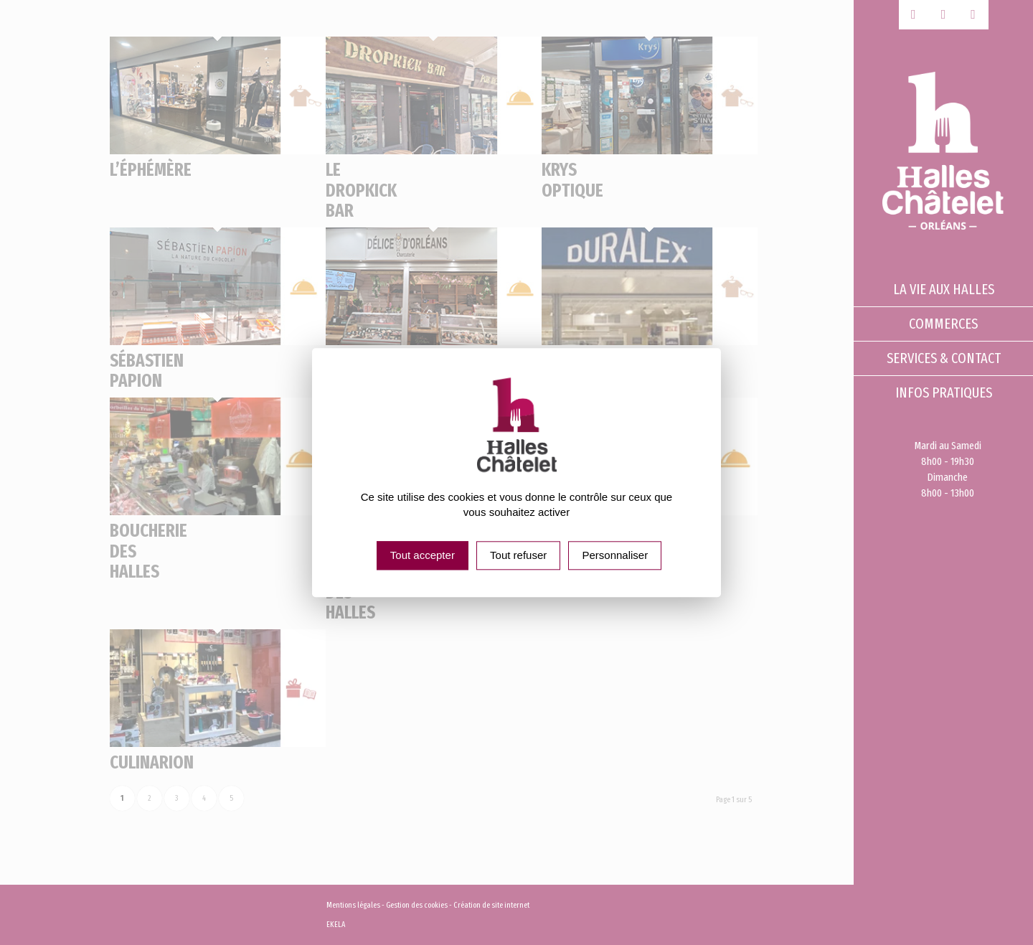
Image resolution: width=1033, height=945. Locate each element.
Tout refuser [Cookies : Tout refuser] (518, 555)
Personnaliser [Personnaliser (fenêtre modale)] (615, 555)
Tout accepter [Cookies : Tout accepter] (422, 555)
